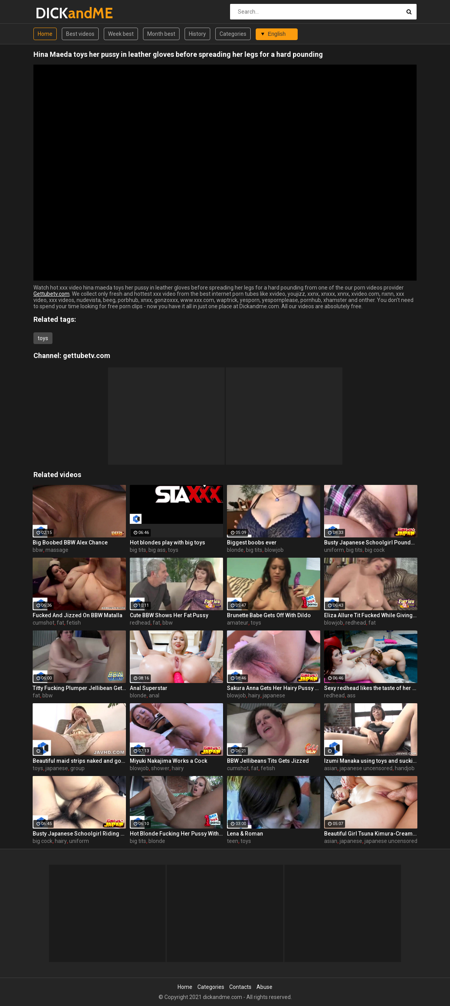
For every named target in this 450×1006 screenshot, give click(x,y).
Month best (161, 34)
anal (154, 695)
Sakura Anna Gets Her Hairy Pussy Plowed (273, 688)
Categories (233, 34)
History (197, 34)
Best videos (80, 34)
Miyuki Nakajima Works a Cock (168, 761)
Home (45, 34)
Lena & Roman (245, 833)
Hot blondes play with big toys (167, 542)
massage (56, 550)
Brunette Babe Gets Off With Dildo (269, 615)
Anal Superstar (148, 688)
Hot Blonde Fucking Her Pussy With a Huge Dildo (176, 833)
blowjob (274, 550)
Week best (121, 34)
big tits (138, 550)
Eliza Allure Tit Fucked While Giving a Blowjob (370, 615)
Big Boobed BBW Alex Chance (70, 542)
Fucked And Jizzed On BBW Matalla (77, 615)
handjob (405, 768)
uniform (334, 550)
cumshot (43, 623)
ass (351, 695)
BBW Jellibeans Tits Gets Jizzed (268, 761)
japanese (274, 695)
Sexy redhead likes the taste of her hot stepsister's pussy (370, 688)
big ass (157, 550)
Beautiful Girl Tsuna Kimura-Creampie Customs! (370, 833)
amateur (237, 623)
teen (232, 841)
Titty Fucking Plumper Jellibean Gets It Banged (79, 688)
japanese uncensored (366, 768)
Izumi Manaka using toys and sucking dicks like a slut (370, 761)
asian (330, 768)
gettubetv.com (86, 355)
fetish (73, 623)
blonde (235, 550)
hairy (254, 695)
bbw (38, 550)
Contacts (240, 987)
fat (60, 623)
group (77, 768)
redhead (140, 623)
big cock (375, 550)
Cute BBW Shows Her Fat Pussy (169, 615)
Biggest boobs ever (252, 542)
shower (160, 768)
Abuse (264, 987)
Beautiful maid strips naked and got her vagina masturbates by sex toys (79, 761)
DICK (55, 13)
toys (43, 338)
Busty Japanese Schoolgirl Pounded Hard (370, 542)
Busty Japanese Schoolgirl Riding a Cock (79, 833)
